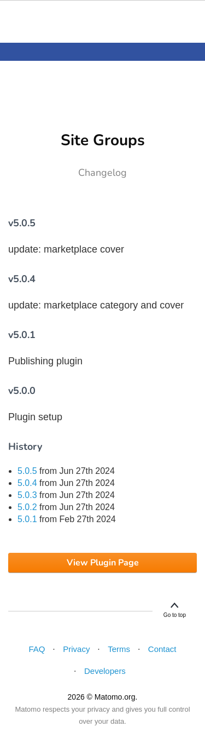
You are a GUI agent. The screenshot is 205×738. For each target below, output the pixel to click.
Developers (105, 671)
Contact (162, 649)
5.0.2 (27, 507)
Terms (119, 649)
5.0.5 (27, 471)
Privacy (76, 649)
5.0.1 (27, 519)
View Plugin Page (103, 563)
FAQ (36, 649)
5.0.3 (27, 495)
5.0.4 (27, 483)
